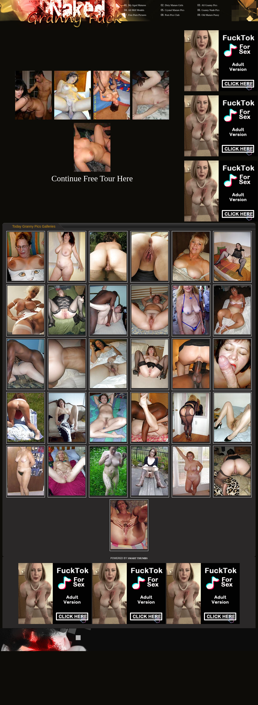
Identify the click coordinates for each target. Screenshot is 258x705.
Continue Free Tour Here (92, 178)
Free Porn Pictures (137, 15)
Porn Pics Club (172, 15)
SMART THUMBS (138, 558)
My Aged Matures (137, 5)
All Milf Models (136, 10)
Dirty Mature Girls (174, 5)
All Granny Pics (209, 5)
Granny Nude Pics (210, 10)
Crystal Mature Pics (174, 10)
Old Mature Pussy (210, 15)
